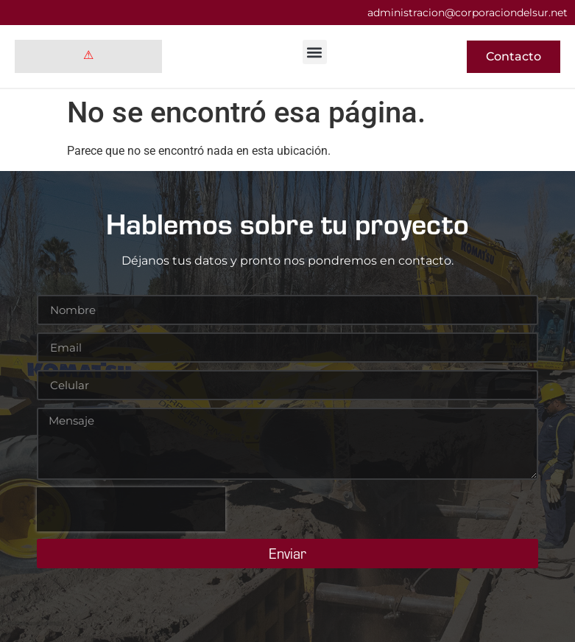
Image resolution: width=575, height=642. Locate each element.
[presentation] (131, 509)
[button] (315, 52)
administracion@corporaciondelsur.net (467, 12)
